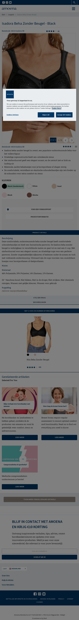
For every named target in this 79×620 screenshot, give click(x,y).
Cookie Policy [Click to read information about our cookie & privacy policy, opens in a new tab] (56, 108)
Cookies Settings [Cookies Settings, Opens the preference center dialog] (13, 115)
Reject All (46, 115)
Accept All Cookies (64, 115)
